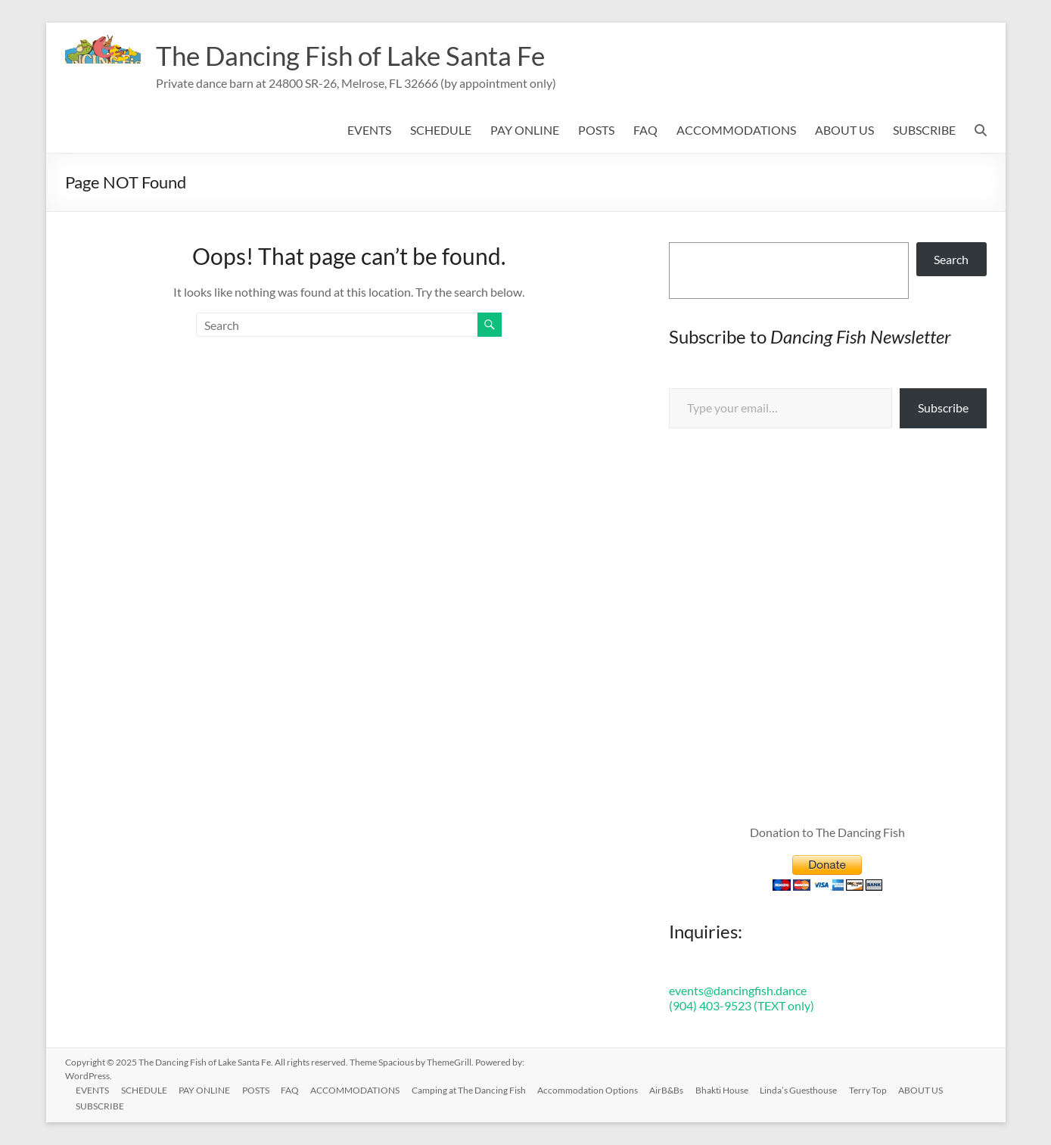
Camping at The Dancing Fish (472, 1089)
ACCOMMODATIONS (736, 130)
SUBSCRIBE (924, 130)
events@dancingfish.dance (738, 990)
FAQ (645, 130)
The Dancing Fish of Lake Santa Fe (355, 55)
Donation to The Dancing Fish (827, 832)
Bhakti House (727, 1089)
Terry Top (874, 1089)
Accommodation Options (592, 1089)
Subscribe (943, 407)
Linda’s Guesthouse (804, 1089)
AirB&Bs (672, 1089)
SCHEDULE (440, 130)
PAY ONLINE (524, 130)
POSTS (596, 130)
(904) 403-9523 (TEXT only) (741, 1005)
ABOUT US (844, 130)
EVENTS (369, 130)
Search (951, 259)
